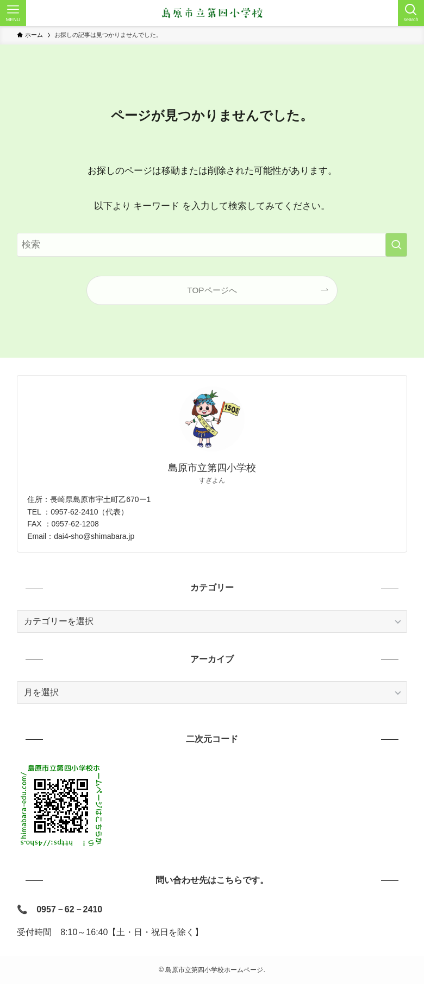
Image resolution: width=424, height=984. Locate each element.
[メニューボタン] (13, 13)
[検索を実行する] (396, 245)
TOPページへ (211, 290)
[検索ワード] (212, 245)
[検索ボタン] (411, 13)
